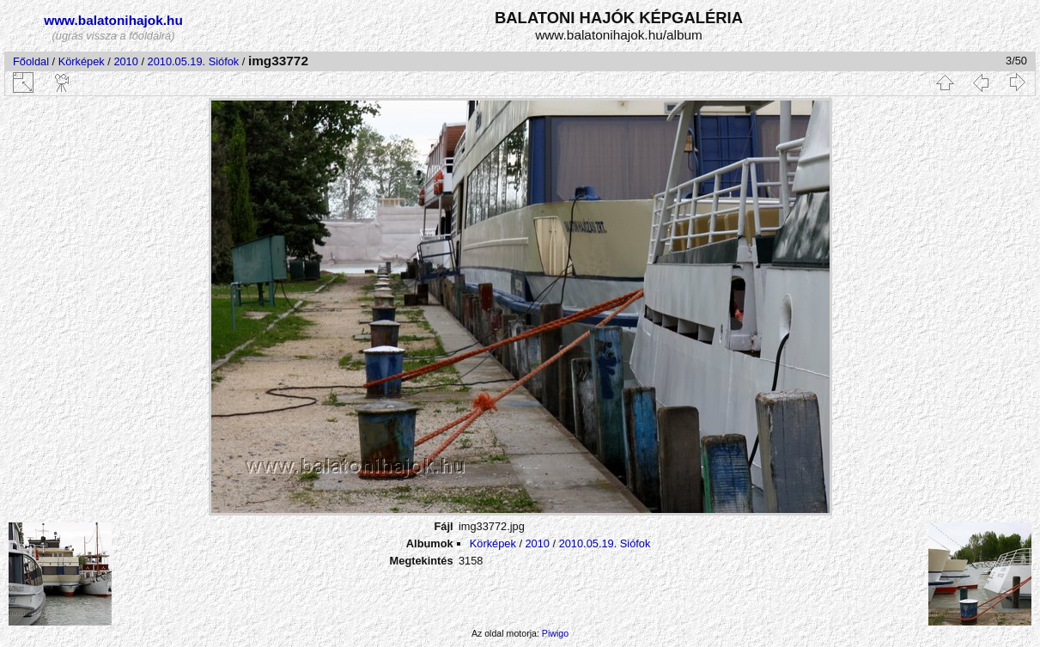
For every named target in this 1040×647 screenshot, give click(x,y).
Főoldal (31, 61)
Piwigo (555, 633)
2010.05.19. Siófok (194, 61)
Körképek (81, 61)
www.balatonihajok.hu (113, 20)
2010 (125, 61)
